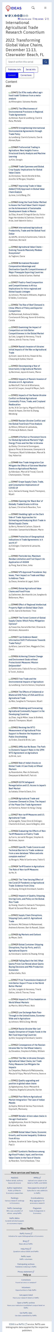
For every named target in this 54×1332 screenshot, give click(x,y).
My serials (38, 19)
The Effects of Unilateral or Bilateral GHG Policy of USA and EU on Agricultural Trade (26, 695)
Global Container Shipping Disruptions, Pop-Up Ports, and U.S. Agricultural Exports (26, 947)
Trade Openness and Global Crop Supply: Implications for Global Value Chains (26, 169)
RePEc (23, 1324)
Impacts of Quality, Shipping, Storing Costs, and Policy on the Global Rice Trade (27, 899)
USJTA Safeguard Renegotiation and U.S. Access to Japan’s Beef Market (27, 785)
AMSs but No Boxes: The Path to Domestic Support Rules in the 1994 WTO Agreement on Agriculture (27, 750)
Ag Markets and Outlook (29, 934)
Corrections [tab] (26, 75)
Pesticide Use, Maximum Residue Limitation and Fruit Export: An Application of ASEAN (27, 559)
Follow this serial (25, 19)
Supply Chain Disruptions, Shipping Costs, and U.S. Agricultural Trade (25, 918)
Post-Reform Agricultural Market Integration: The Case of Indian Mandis (27, 1100)
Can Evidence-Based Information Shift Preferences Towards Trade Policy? (27, 640)
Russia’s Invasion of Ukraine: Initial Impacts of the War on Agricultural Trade (27, 350)
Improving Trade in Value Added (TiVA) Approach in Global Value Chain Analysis (26, 189)
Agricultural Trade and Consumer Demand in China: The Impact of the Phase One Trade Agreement (27, 801)
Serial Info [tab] (31, 69)
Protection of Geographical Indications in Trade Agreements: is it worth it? (26, 540)
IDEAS (12, 1324)
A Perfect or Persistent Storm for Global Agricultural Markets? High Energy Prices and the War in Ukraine (27, 440)
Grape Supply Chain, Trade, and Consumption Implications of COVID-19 (26, 485)
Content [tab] (12, 75)
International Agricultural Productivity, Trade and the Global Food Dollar (27, 231)
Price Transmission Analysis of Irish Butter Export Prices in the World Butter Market (27, 983)
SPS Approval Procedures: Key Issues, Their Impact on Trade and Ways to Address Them (27, 575)
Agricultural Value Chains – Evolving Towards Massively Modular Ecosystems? (26, 250)
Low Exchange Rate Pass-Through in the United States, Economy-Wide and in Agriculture (27, 1015)
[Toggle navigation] (33, 8)
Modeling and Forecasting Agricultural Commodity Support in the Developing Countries (26, 711)
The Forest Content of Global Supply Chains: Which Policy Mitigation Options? (27, 621)
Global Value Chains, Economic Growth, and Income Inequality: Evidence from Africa (27, 1135)
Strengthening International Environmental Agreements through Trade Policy (27, 131)
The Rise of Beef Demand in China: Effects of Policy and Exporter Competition (26, 308)
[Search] (46, 61)
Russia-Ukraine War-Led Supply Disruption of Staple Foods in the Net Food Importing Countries (27, 1032)
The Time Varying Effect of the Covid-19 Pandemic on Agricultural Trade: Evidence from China (26, 883)
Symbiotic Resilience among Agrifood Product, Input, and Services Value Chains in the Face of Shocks (26, 1154)
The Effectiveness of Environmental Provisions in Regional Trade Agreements (26, 112)
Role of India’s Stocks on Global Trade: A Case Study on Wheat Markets (26, 766)
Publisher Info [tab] (14, 69)
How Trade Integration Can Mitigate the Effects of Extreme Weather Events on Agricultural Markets (28, 465)
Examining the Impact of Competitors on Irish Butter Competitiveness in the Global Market (26, 330)
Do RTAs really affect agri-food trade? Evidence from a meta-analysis (26, 95)
